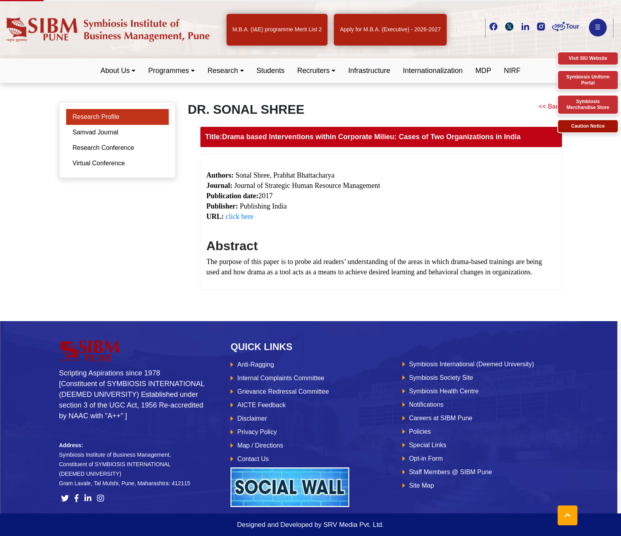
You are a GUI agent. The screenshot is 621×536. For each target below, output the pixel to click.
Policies (420, 431)
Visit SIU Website (588, 58)
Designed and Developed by (310, 524)
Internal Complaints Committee (280, 378)
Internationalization (433, 71)
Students (271, 71)
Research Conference (103, 147)
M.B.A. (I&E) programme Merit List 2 (277, 29)
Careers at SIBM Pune (440, 418)
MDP (483, 71)
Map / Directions (260, 445)
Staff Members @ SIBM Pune (450, 472)
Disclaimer (252, 418)
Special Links (427, 445)
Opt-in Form (426, 458)
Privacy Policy (257, 432)
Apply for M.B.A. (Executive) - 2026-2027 (390, 29)
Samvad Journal (95, 132)
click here (239, 216)
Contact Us (253, 459)
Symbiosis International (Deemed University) (471, 364)
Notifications (426, 404)
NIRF (512, 71)
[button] (118, 70)
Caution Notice (588, 126)
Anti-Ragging (255, 364)
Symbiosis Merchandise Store (588, 104)
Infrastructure (369, 71)
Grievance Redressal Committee (283, 391)
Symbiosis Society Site (441, 377)
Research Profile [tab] (95, 116)
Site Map (421, 485)
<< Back (550, 106)
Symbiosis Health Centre (444, 391)
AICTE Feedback (261, 405)
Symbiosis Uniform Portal (588, 80)
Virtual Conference (98, 163)
